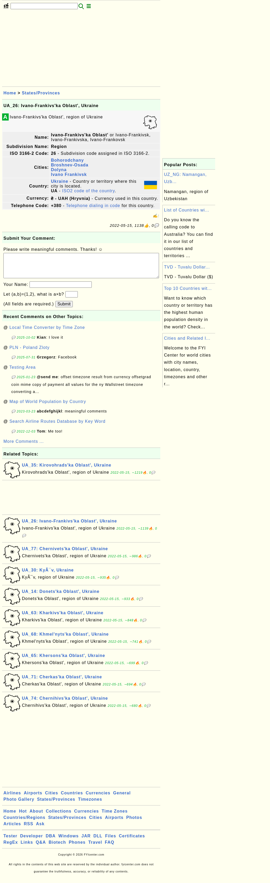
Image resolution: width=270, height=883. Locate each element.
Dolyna (58, 169)
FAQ (109, 847)
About (36, 816)
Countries (72, 798)
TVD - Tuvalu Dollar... (187, 267)
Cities (51, 798)
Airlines (12, 798)
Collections (58, 816)
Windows (68, 841)
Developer (31, 841)
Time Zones (115, 816)
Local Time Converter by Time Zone (47, 332)
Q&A (41, 847)
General (122, 798)
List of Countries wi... (186, 210)
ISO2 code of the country (88, 191)
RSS (28, 829)
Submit (64, 309)
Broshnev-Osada (69, 165)
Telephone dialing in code (93, 205)
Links (27, 847)
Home (9, 93)
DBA (51, 841)
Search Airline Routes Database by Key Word (57, 426)
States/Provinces (41, 93)
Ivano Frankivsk (69, 174)
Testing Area (22, 372)
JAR (86, 841)
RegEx (10, 847)
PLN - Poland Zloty (29, 353)
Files (110, 841)
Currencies (98, 798)
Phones (77, 847)
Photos (134, 822)
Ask (40, 829)
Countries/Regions (24, 822)
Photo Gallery (18, 804)
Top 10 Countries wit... (188, 288)
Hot (23, 816)
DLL (97, 841)
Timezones (90, 804)
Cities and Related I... (187, 338)
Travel (95, 847)
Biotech (57, 847)
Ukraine (59, 181)
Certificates (132, 841)
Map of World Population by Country (47, 407)
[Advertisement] (81, 50)
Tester (10, 841)
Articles (12, 829)
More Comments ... (23, 446)
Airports (33, 798)
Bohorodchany (67, 160)
